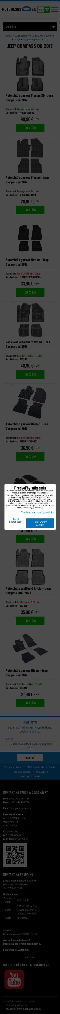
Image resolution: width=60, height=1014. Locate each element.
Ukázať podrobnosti (15, 520)
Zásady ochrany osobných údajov (37, 512)
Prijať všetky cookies (40, 523)
